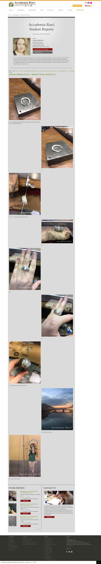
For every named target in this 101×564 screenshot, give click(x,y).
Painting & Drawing (49, 538)
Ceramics (47, 554)
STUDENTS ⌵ (50, 10)
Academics (11, 541)
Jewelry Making (38, 52)
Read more (25, 500)
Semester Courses (28, 540)
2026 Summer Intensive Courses (31, 544)
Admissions (11, 540)
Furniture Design (48, 548)
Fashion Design (48, 551)
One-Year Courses (28, 538)
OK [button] (98, 562)
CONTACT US (12, 550)
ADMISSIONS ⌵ (33, 10)
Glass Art (47, 555)
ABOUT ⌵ (11, 10)
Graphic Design (48, 550)
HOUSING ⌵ (61, 10)
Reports (21, 71)
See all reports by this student (41, 49)
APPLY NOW (12, 548)
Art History (47, 540)
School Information (13, 547)
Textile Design (48, 552)
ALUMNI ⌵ (70, 10)
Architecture (47, 545)
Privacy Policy (70, 545)
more (38, 529)
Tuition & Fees (12, 543)
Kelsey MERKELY (63, 71)
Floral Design (48, 558)
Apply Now (77, 5)
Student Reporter (34, 71)
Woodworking (35, 498)
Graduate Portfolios (13, 545)
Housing (11, 544)
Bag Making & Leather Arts (28, 498)
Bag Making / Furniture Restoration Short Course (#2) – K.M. (29, 504)
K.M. (29, 497)
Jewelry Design (48, 543)
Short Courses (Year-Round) (30, 543)
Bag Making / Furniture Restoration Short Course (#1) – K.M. (29, 517)
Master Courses (27, 541)
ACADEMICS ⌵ (21, 10)
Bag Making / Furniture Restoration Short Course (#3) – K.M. (29, 492)
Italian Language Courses (50, 560)
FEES (41, 10)
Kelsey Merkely (44, 71)
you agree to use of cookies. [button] (31, 562)
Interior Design (48, 547)
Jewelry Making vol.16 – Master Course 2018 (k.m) (32, 74)
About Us (11, 538)
